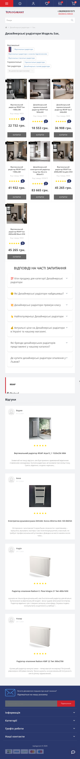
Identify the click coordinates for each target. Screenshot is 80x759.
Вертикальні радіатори (23, 49)
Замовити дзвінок (65, 13)
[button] (33, 3)
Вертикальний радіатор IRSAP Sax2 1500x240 (16, 169)
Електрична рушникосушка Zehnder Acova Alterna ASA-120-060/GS (40, 521)
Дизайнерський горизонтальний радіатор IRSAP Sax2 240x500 (63, 108)
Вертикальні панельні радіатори (21, 58)
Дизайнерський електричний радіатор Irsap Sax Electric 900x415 (40, 171)
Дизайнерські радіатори (20, 27)
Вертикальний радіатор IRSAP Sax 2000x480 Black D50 (16, 231)
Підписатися (66, 703)
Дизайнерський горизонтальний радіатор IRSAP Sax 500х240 (40, 108)
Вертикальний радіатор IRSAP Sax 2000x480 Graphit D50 (63, 169)
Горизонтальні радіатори (35, 62)
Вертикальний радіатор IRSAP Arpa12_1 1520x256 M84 (40, 453)
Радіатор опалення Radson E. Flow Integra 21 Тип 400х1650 (40, 591)
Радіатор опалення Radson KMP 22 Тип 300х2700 (40, 661)
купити (17, 135)
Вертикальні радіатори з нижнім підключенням (27, 54)
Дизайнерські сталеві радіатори (37, 66)
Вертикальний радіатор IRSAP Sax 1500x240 (17, 107)
